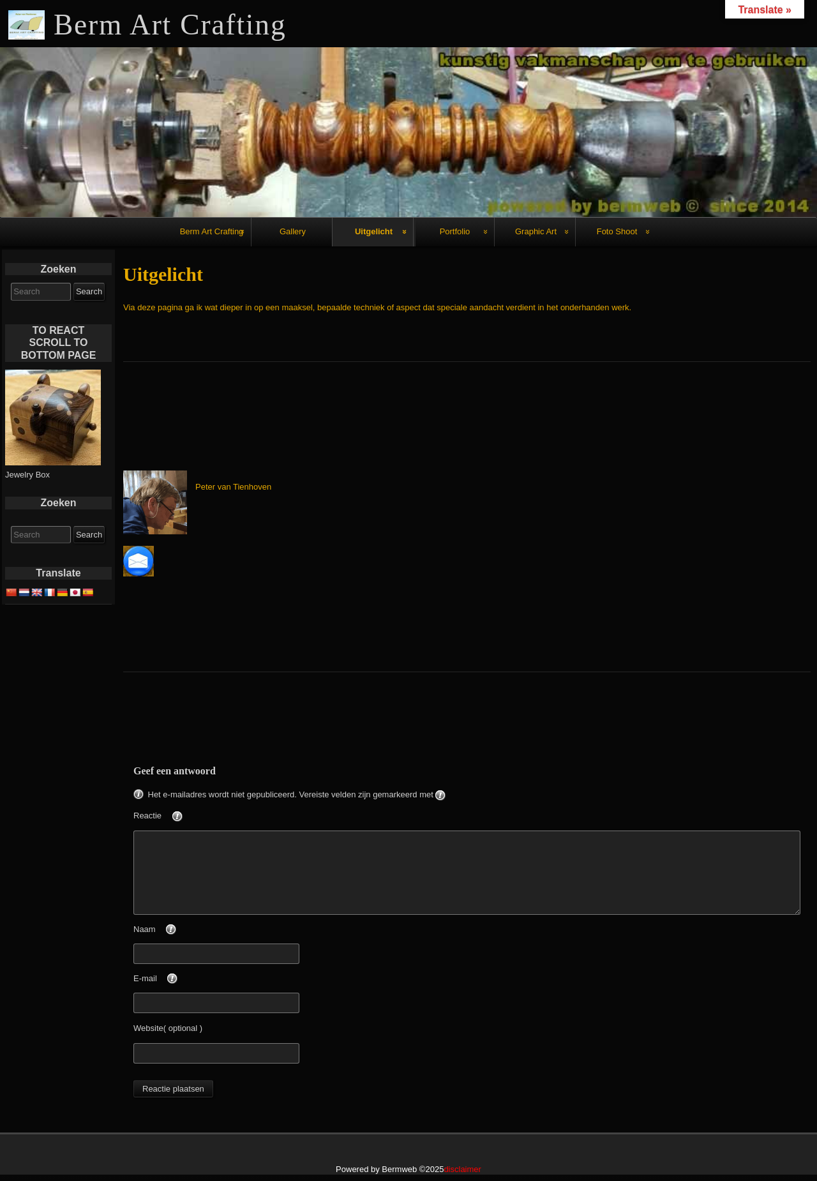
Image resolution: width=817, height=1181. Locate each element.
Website (148, 1028)
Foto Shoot (617, 231)
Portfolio (455, 231)
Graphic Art (536, 231)
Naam (176, 930)
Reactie (179, 816)
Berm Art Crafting (212, 231)
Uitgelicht (374, 231)
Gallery (293, 231)
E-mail (177, 979)
